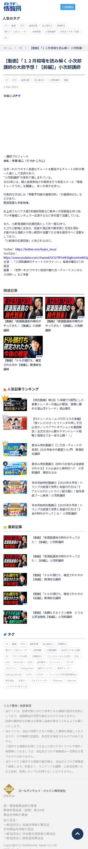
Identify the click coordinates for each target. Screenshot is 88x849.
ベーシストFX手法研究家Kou (63, 674)
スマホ (29, 674)
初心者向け (47, 25)
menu (82, 7)
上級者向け (37, 656)
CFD (7, 662)
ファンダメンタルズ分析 (58, 656)
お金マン (22, 680)
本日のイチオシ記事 (69, 31)
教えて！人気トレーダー (16, 31)
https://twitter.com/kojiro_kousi (35, 249)
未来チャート (63, 668)
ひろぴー (40, 674)
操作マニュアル (45, 668)
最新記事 (33, 25)
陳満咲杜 (61, 25)
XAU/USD (18, 662)
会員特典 (36, 31)
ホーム (7, 48)
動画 (14, 25)
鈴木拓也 (10, 680)
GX (6, 37)
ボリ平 (70, 662)
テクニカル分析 (20, 656)
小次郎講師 (50, 31)
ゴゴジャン (11, 668)
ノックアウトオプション (17, 686)
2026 (76, 656)
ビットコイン (56, 662)
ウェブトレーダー (39, 680)
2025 (30, 662)
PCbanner (57, 680)
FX (6, 25)
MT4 (22, 25)
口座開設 (67, 7)
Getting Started (13, 674)
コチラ (16, 95)
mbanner (71, 680)
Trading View (26, 668)
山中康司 (41, 662)
